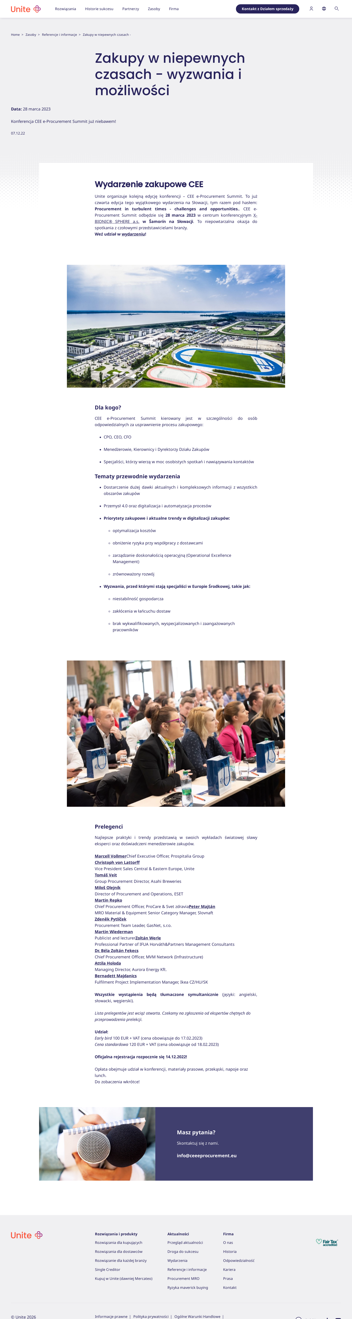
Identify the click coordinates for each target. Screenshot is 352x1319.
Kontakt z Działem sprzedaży (267, 8)
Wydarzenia (177, 1260)
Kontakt (230, 1287)
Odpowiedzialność (239, 1260)
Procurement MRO (183, 1278)
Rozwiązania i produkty (116, 1233)
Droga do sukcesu (182, 1251)
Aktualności (178, 1233)
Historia (230, 1251)
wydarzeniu (133, 234)
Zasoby (31, 34)
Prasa (228, 1278)
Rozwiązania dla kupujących (118, 1242)
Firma (228, 1233)
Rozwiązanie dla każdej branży (121, 1260)
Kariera (229, 1269)
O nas (228, 1242)
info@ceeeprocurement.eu (207, 1156)
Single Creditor (107, 1269)
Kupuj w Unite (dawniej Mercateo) (123, 1278)
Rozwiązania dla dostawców (119, 1251)
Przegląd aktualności (185, 1242)
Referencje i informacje (59, 34)
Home (15, 34)
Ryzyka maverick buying (187, 1287)
